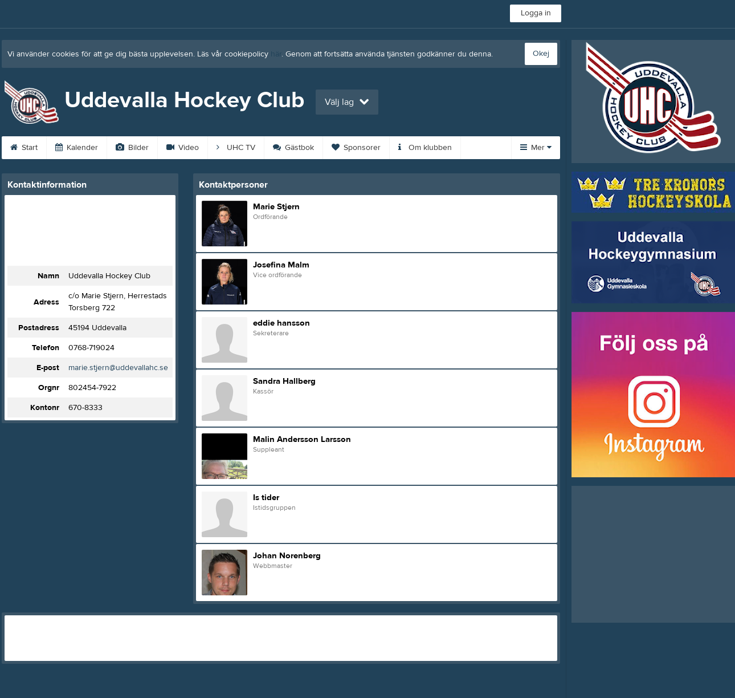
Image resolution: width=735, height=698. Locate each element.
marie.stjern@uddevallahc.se (118, 368)
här (276, 54)
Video (182, 148)
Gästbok (293, 148)
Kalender (76, 148)
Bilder (132, 148)
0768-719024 (91, 348)
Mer (536, 148)
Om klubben (425, 148)
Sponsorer (356, 148)
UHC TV (236, 148)
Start (24, 148)
